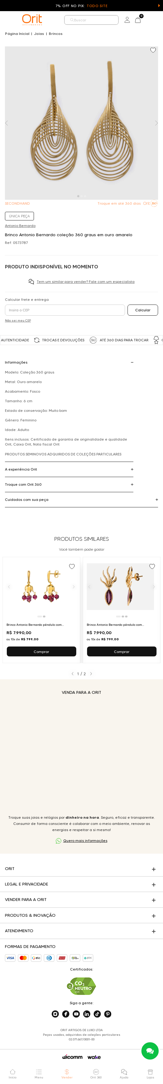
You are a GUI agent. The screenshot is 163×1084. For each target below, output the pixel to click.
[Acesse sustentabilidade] (81, 986)
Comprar (41, 651)
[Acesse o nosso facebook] (65, 1014)
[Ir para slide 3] (126, 616)
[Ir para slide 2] (44, 616)
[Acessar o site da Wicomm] (72, 1056)
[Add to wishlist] (153, 50)
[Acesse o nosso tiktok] (97, 1014)
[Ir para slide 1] (39, 616)
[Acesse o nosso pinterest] (107, 1014)
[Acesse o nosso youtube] (76, 1014)
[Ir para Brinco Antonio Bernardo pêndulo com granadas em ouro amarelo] (41, 610)
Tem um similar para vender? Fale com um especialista (86, 281)
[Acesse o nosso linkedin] (86, 1014)
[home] (32, 19)
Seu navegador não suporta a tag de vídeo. (81, 754)
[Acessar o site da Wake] (94, 1057)
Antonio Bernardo (20, 225)
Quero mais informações (85, 840)
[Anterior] (9, 586)
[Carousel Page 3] (85, 196)
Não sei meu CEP (18, 320)
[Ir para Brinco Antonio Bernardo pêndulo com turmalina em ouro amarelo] (121, 610)
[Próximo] (74, 586)
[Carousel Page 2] (82, 196)
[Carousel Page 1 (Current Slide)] (78, 196)
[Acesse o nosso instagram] (55, 1014)
